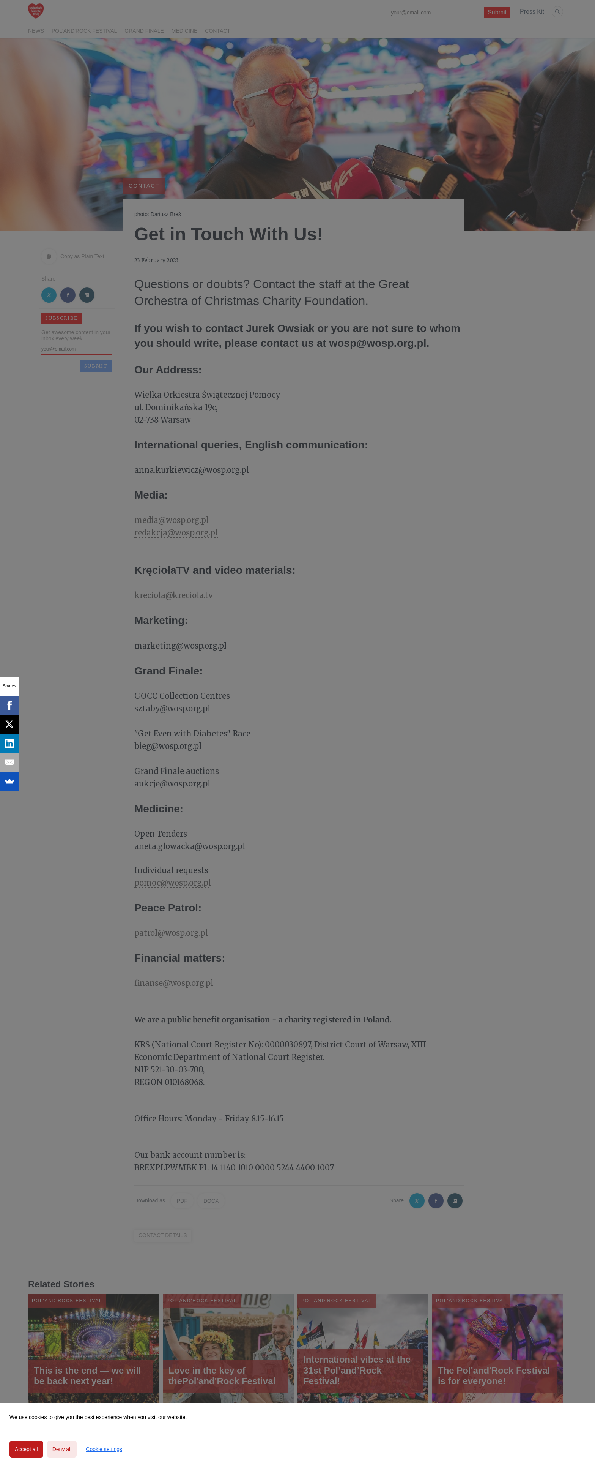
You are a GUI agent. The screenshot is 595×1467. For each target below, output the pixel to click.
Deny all (62, 1449)
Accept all (26, 1449)
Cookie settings (104, 1449)
